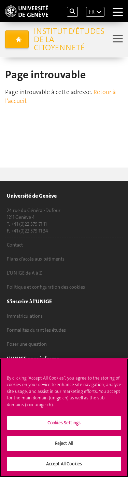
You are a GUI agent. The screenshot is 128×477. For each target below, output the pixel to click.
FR (92, 11)
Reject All (64, 448)
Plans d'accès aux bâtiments (36, 259)
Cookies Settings (64, 428)
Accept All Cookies (64, 469)
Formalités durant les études (36, 330)
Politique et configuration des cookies (46, 287)
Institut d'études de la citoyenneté (69, 39)
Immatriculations (25, 316)
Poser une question (27, 344)
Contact (15, 245)
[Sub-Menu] (117, 39)
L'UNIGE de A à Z (24, 273)
